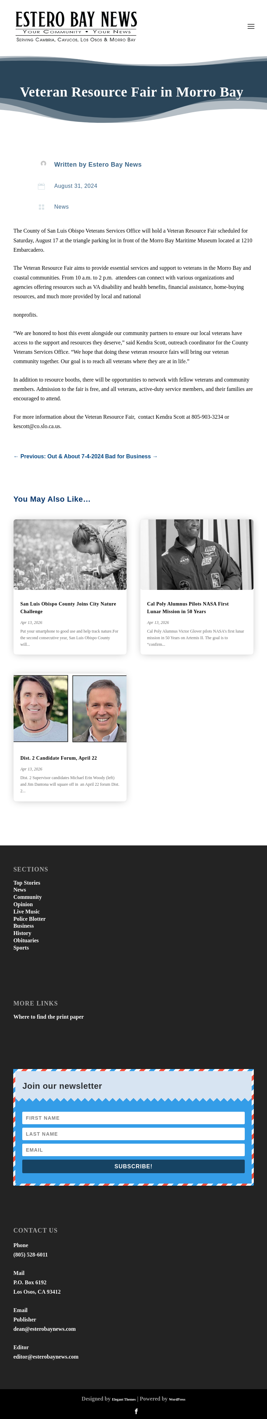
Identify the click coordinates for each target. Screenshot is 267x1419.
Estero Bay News (115, 164)
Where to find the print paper (48, 1017)
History (22, 933)
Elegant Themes (124, 1399)
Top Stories (26, 883)
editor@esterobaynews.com (45, 1357)
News (61, 207)
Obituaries (26, 940)
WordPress (177, 1399)
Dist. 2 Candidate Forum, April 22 (58, 758)
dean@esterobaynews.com (44, 1329)
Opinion (23, 904)
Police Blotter (29, 919)
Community (27, 897)
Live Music (26, 912)
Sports (21, 948)
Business (23, 926)
